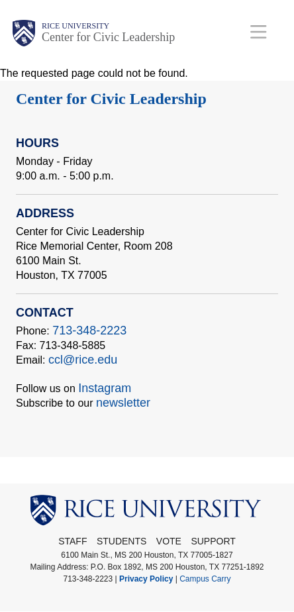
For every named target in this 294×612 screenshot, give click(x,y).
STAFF (72, 541)
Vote (168, 541)
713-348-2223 (89, 330)
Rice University (75, 26)
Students (121, 541)
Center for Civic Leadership (108, 37)
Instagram (104, 388)
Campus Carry (204, 579)
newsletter (123, 402)
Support (213, 541)
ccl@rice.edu (82, 359)
